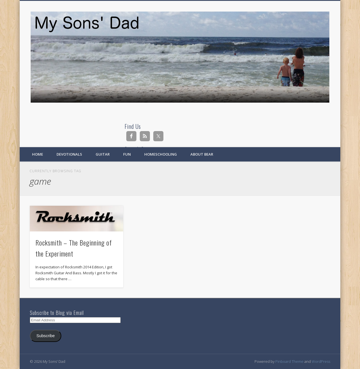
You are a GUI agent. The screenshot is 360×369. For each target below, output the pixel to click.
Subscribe (46, 335)
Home (37, 154)
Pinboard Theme (289, 361)
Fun (127, 154)
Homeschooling (160, 154)
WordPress (321, 361)
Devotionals (69, 154)
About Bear (201, 154)
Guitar (103, 154)
